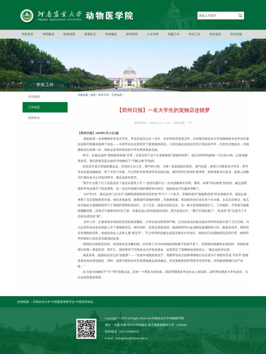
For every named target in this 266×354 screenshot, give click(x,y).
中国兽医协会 (84, 301)
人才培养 (153, 34)
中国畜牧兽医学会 (63, 301)
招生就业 (215, 34)
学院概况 (48, 34)
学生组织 (34, 96)
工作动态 (34, 107)
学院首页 (27, 34)
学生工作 (194, 34)
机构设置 (69, 34)
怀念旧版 (236, 34)
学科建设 (111, 34)
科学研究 (132, 34)
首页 (93, 95)
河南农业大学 (41, 301)
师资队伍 (90, 34)
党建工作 (174, 34)
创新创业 (34, 117)
